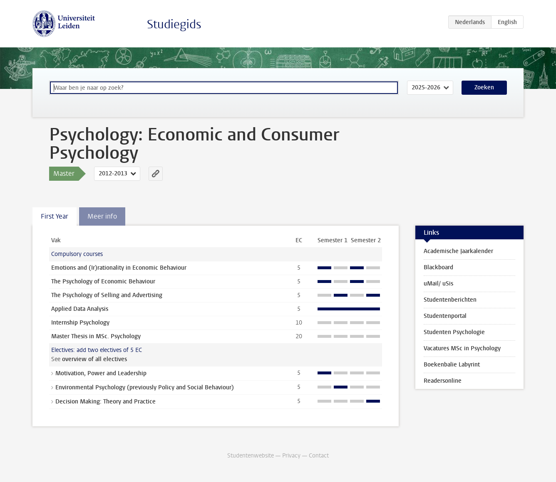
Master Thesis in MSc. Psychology (96, 336)
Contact (319, 456)
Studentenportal (445, 316)
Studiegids (174, 24)
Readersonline (443, 381)
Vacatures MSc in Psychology (462, 348)
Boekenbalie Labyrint (452, 365)
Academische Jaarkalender (458, 251)
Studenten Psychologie (454, 332)
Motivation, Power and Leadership (100, 373)
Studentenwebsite (250, 456)
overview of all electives (94, 359)
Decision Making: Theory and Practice (105, 402)
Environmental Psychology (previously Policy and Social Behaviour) (144, 387)
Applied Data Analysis (79, 309)
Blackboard (438, 267)
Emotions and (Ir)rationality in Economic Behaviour (118, 268)
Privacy (291, 456)
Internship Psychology (80, 323)
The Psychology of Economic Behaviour (103, 281)
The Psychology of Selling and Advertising (106, 295)
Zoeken (484, 87)
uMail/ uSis (438, 284)
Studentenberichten (450, 300)
